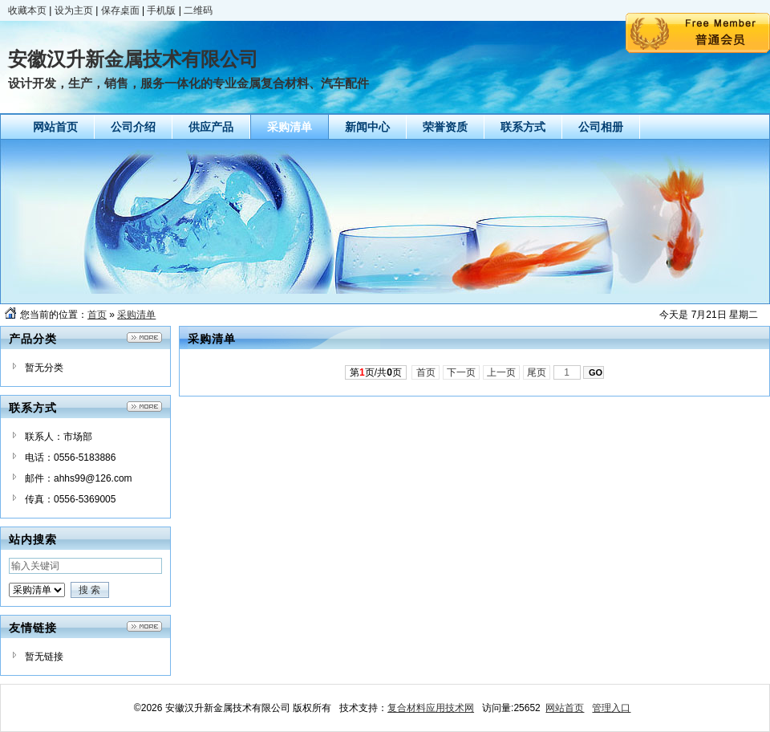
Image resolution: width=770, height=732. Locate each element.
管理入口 (611, 708)
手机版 (161, 10)
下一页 (461, 372)
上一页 (501, 372)
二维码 (198, 10)
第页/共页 (376, 372)
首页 (97, 314)
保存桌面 (120, 10)
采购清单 (136, 314)
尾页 (537, 372)
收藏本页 (27, 10)
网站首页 (564, 708)
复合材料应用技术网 (430, 708)
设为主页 (74, 10)
